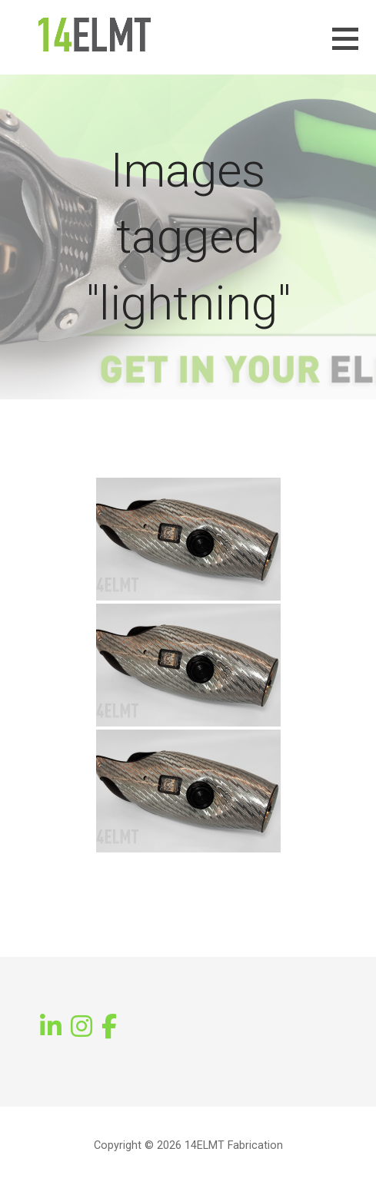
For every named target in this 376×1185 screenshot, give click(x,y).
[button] (354, 48)
